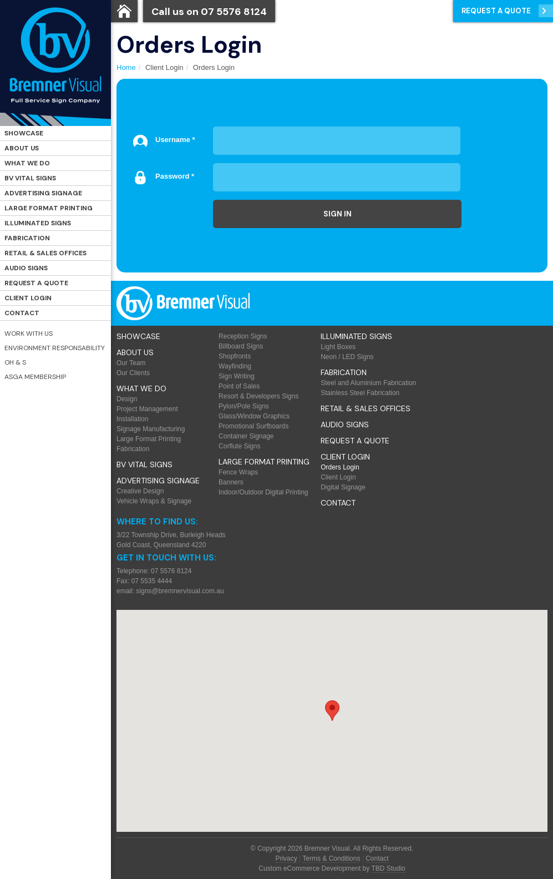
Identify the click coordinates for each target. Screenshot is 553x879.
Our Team (130, 363)
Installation (132, 419)
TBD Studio (388, 868)
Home (126, 67)
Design (126, 399)
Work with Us (28, 333)
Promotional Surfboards (253, 426)
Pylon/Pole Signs (244, 406)
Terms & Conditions (331, 858)
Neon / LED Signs (347, 357)
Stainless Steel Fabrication (360, 393)
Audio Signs (26, 268)
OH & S (15, 362)
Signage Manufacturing (150, 429)
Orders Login (340, 467)
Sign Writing (236, 376)
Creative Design (140, 491)
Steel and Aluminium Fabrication (368, 383)
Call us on (209, 11)
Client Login (28, 298)
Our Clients (133, 373)
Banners (231, 482)
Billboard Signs (241, 346)
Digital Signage (343, 487)
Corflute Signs (239, 446)
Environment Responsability (54, 347)
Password (174, 176)
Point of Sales (239, 386)
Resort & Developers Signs (258, 396)
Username (175, 139)
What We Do (27, 163)
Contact (21, 313)
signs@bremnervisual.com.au (180, 591)
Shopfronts (235, 356)
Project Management (147, 409)
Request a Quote (36, 283)
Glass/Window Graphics (254, 416)
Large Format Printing (48, 208)
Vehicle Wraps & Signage (153, 501)
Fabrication (27, 238)
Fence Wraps (238, 472)
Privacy (286, 858)
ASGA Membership (35, 376)
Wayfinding (235, 366)
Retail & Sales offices (45, 253)
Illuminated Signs (37, 223)
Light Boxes (338, 347)
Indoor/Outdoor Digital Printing (263, 492)
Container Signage (246, 436)
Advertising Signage (43, 193)
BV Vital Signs (30, 178)
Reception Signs (243, 336)
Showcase (23, 133)
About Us (21, 148)
